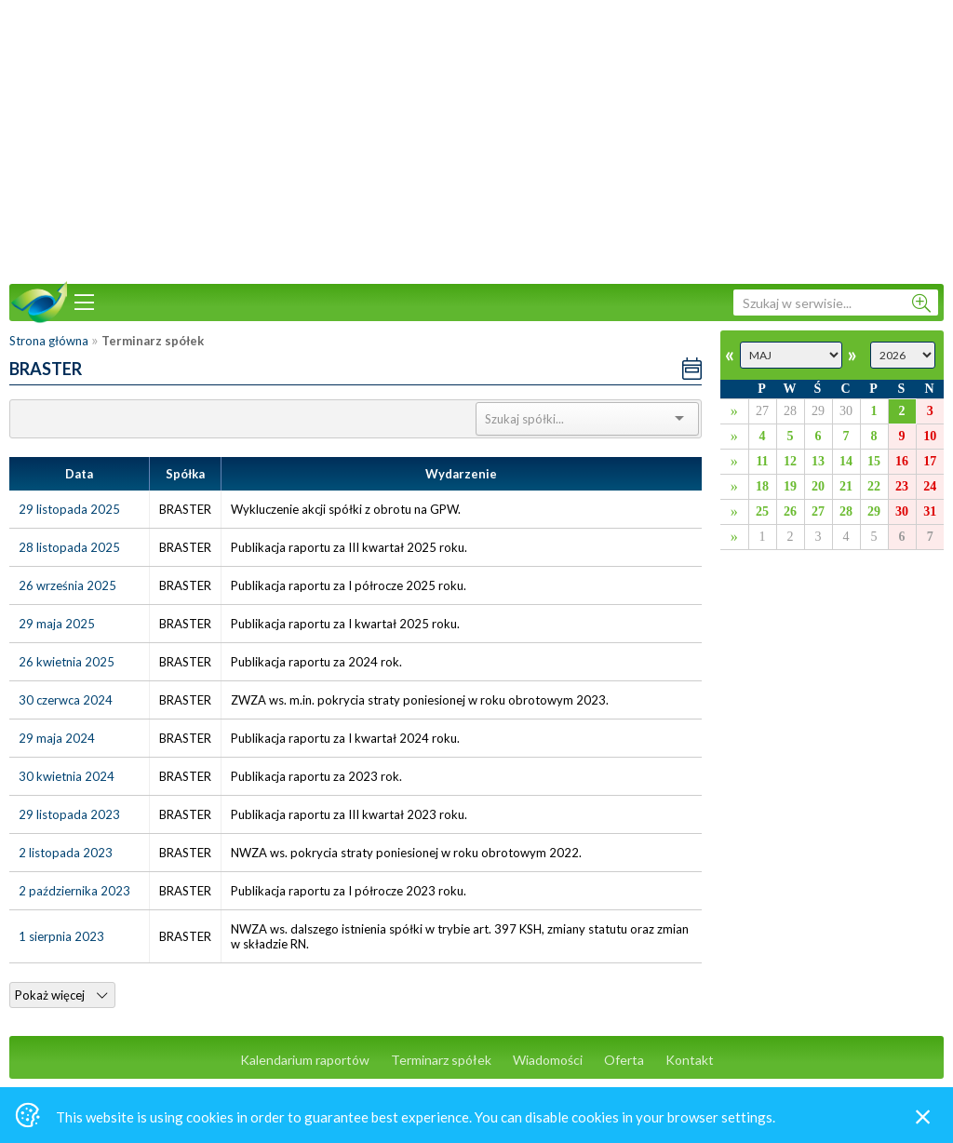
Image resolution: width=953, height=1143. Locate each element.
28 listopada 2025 (69, 547)
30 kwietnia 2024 (66, 776)
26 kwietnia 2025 (66, 661)
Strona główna (48, 340)
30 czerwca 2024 (66, 700)
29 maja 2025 (57, 623)
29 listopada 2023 (69, 814)
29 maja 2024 (57, 738)
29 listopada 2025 (69, 509)
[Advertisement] (476, 139)
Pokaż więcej (61, 995)
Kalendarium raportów (304, 1060)
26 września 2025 (67, 585)
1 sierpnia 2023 (61, 936)
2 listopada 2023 (66, 852)
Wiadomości (548, 1060)
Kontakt (689, 1060)
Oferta (624, 1060)
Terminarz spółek (441, 1060)
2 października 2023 (74, 890)
